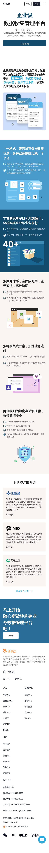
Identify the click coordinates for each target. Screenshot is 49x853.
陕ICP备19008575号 (10, 822)
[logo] (6, 4)
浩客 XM (6, 724)
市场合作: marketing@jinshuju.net (17, 810)
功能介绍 (6, 695)
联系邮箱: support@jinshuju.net (16, 804)
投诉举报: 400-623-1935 (13, 799)
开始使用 (24, 43)
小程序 (6, 718)
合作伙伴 (6, 749)
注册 (36, 4)
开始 (11, 635)
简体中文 (6, 678)
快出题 (6, 729)
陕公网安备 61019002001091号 (15, 826)
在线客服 (8, 787)
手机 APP (7, 712)
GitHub (28, 718)
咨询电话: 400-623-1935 (13, 793)
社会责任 (6, 755)
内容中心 (28, 712)
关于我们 (6, 744)
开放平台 (6, 706)
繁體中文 (18, 678)
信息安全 (6, 773)
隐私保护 (6, 767)
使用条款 (6, 761)
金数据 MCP (8, 700)
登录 (28, 4)
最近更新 (28, 706)
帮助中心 (28, 695)
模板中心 (28, 700)
